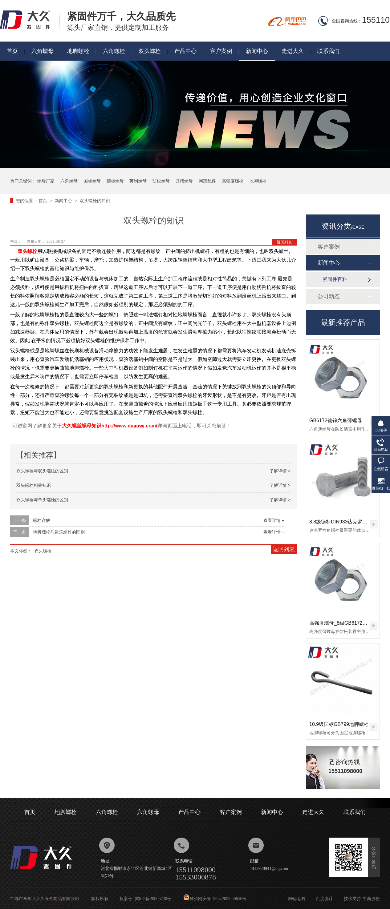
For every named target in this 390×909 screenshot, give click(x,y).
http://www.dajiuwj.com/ (129, 425)
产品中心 (185, 51)
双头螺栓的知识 (95, 200)
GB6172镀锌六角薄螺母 (335, 420)
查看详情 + (273, 520)
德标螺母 (115, 180)
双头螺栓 (150, 51)
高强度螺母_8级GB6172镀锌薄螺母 (348, 623)
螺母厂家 (46, 180)
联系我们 (328, 51)
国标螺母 (92, 180)
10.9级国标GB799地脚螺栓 (339, 724)
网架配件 (207, 180)
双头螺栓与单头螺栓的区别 (42, 499)
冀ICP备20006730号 (153, 898)
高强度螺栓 (232, 180)
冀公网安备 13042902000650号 (215, 898)
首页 (12, 51)
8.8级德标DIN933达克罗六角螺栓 (345, 521)
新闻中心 (257, 51)
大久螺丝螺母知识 (81, 425)
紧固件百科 (335, 279)
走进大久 (293, 51)
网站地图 (296, 898)
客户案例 (221, 51)
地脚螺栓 (78, 51)
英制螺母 (138, 180)
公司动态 (329, 296)
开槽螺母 (184, 180)
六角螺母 (42, 51)
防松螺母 (161, 180)
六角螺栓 (114, 51)
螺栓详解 (41, 520)
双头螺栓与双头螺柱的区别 (42, 470)
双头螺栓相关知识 (33, 485)
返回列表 (284, 242)
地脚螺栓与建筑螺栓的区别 (59, 532)
